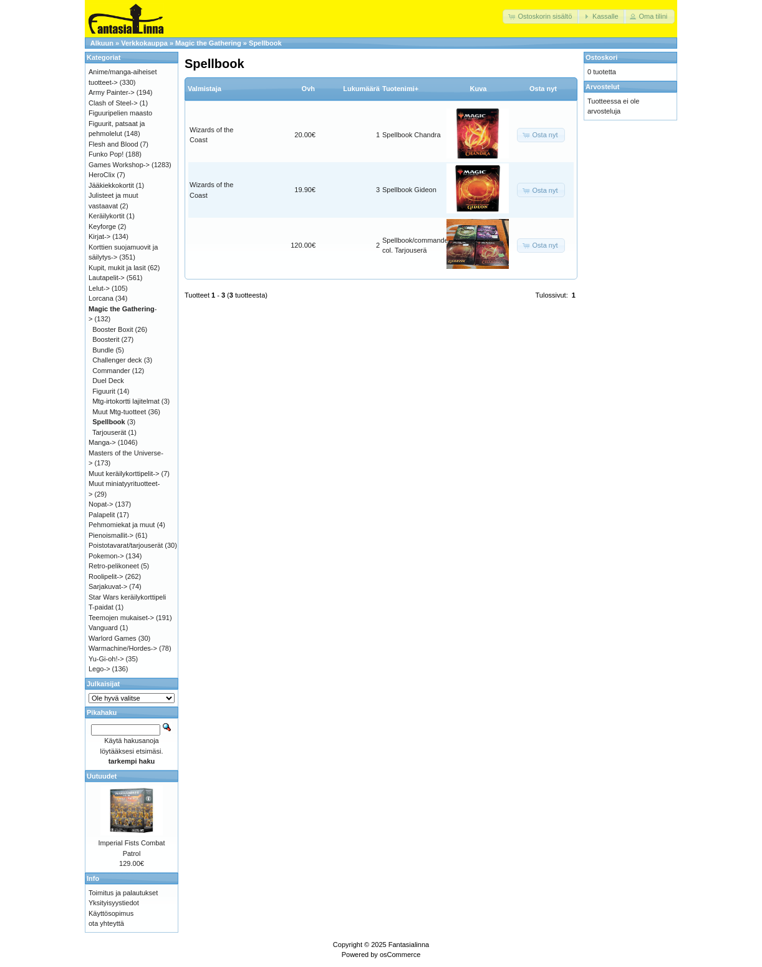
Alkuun (101, 43)
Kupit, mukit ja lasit (117, 267)
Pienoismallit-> (111, 535)
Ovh (308, 88)
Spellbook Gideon (409, 189)
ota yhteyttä (106, 923)
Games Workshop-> (119, 164)
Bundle (102, 350)
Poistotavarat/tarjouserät (126, 545)
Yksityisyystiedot (114, 902)
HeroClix (102, 174)
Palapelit (102, 514)
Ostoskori (601, 57)
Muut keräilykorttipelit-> (124, 473)
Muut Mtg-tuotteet (119, 411)
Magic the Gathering (208, 43)
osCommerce (400, 954)
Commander (111, 370)
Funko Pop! (106, 154)
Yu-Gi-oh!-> (106, 659)
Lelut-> (99, 288)
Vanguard (103, 627)
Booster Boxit (112, 329)
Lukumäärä (361, 88)
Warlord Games (113, 638)
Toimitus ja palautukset (123, 893)
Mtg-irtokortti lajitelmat (126, 401)
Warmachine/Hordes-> (123, 648)
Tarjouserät (109, 432)
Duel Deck (108, 380)
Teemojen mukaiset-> (121, 617)
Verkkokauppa (144, 43)
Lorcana (101, 298)
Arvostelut (602, 86)
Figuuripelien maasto (120, 113)
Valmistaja (204, 88)
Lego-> (99, 669)
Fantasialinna (408, 944)
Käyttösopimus (111, 913)
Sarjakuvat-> (108, 586)
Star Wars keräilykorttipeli (127, 597)
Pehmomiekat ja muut (122, 524)
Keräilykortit (106, 216)
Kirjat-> (99, 236)
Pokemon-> (106, 556)
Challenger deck (117, 360)
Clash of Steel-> (113, 103)
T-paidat (101, 607)
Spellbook (265, 43)
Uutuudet (102, 776)
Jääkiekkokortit (111, 185)
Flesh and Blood (113, 144)
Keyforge (102, 226)
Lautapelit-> (107, 277)
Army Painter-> (112, 92)
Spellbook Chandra (411, 134)
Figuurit (103, 391)
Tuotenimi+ (400, 88)
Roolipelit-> (106, 576)
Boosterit (105, 339)
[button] (541, 16)
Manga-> (102, 442)
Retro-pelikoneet (114, 566)
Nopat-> (101, 504)
